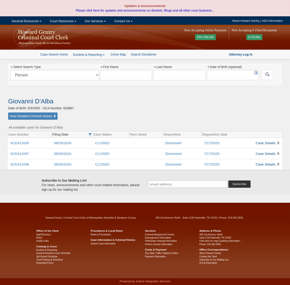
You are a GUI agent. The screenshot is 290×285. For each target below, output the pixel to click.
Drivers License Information (159, 244)
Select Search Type (26, 67)
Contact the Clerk (208, 256)
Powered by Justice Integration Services (145, 281)
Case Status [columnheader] (102, 134)
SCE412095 (19, 143)
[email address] (187, 184)
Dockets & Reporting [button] (89, 54)
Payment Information (155, 256)
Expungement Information (158, 237)
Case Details (265, 143)
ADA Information (272, 20)
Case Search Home (54, 54)
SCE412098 (19, 164)
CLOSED (102, 143)
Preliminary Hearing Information (161, 241)
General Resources (26, 21)
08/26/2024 (62, 143)
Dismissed (173, 143)
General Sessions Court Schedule (53, 253)
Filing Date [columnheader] (60, 134)
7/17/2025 (211, 143)
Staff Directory (43, 234)
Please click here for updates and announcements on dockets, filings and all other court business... (145, 10)
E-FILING (254, 37)
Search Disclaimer (144, 54)
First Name (109, 67)
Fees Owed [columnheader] (138, 134)
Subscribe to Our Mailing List (213, 259)
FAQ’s (39, 237)
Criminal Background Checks (159, 234)
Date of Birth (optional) (225, 67)
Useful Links (42, 241)
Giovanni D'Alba (30, 101)
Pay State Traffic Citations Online (161, 253)
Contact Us (123, 21)
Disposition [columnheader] (172, 134)
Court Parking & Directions (49, 259)
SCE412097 (19, 154)
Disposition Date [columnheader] (214, 134)
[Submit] (267, 75)
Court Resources (62, 21)
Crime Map (118, 54)
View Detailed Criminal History (33, 116)
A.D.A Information (208, 263)
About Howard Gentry (246, 20)
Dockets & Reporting (46, 250)
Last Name (163, 67)
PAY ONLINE (205, 37)
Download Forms (44, 263)
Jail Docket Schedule (46, 256)
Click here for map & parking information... (220, 241)
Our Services (95, 21)
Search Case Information (103, 243)
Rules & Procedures (101, 234)
